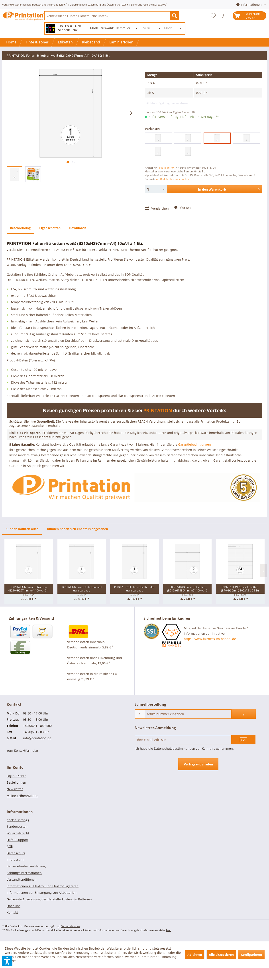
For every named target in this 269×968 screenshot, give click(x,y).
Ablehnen (194, 954)
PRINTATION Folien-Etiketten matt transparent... (81, 588)
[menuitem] (111, 15)
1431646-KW (167, 168)
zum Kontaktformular (22, 750)
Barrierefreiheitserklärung (26, 866)
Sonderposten (17, 826)
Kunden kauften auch (22, 529)
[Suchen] (174, 15)
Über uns (13, 906)
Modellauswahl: (102, 28)
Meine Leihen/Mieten (22, 796)
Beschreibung (20, 228)
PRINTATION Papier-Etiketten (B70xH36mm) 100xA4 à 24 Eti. (240, 588)
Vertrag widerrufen (198, 764)
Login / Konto (16, 776)
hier (168, 930)
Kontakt (12, 912)
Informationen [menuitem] (249, 4)
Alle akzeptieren (221, 954)
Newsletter (15, 789)
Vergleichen (157, 208)
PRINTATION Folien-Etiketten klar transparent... (134, 588)
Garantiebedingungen (194, 444)
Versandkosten (70, 926)
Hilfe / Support (17, 840)
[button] (7, 961)
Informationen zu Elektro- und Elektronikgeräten (43, 886)
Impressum (15, 859)
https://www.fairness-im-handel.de (210, 639)
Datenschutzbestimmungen (174, 748)
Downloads (77, 228)
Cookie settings (18, 820)
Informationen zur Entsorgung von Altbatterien (42, 892)
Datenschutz (16, 853)
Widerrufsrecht (18, 833)
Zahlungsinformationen (24, 873)
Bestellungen (16, 782)
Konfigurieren (251, 954)
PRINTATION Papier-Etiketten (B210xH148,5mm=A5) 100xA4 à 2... (187, 589)
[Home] (11, 42)
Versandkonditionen (22, 879)
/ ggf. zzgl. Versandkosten (174, 103)
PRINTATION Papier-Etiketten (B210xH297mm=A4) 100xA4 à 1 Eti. (28, 589)
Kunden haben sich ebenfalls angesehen (77, 529)
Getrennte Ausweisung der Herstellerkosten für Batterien (49, 899)
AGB (10, 846)
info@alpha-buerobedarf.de (172, 179)
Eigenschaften (50, 228)
